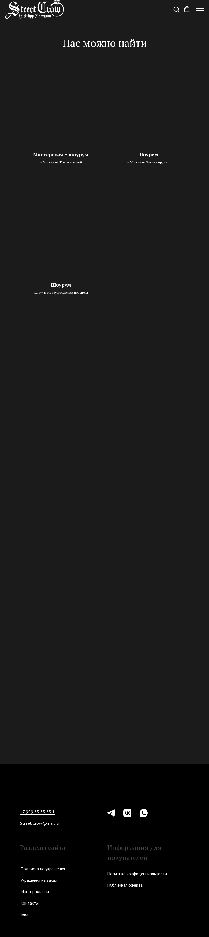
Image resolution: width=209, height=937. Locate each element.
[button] (176, 9)
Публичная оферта (125, 885)
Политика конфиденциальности (137, 873)
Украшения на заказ (38, 880)
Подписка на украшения (42, 868)
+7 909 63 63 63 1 (37, 811)
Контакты (29, 903)
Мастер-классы (34, 891)
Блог (24, 914)
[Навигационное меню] (200, 9)
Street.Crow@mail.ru (39, 823)
